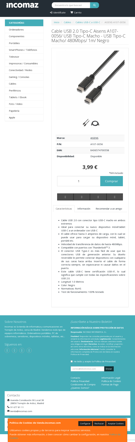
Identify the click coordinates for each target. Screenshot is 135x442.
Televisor (14, 56)
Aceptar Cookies (116, 423)
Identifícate (58, 12)
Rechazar (99, 423)
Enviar (109, 368)
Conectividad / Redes (20, 70)
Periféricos (15, 90)
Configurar (85, 423)
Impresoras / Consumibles (23, 63)
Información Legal (110, 377)
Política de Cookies (111, 381)
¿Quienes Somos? (80, 387)
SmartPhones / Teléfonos (23, 49)
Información (83, 208)
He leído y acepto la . (95, 361)
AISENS (94, 137)
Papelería (14, 110)
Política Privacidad (80, 381)
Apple (12, 117)
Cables (12, 83)
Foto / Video (15, 103)
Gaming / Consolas (19, 77)
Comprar (111, 181)
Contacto (75, 377)
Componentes (16, 36)
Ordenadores (16, 29)
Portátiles (14, 43)
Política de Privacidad (80, 354)
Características (64, 208)
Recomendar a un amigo (109, 208)
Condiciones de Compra (83, 384)
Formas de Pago (110, 384)
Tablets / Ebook (17, 97)
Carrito (76, 12)
